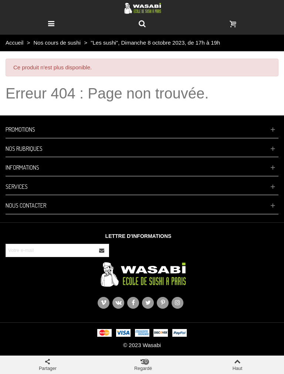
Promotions (20, 129)
